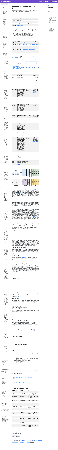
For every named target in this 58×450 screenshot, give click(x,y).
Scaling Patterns (51, 23)
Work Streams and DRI (52, 33)
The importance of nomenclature (51, 31)
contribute (28, 442)
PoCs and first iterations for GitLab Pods (19, 68)
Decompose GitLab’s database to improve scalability (52, 36)
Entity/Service (51, 27)
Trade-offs (50, 19)
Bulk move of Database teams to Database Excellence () (32, 440)
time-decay (27, 42)
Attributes (49, 11)
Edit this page (50, 4)
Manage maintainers (52, 5)
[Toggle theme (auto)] (49, 1)
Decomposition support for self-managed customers (31, 67)
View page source (51, 3)
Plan (49, 32)
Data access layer (51, 22)
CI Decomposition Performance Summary (32, 61)
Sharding (50, 28)
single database (35, 189)
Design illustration (35, 141)
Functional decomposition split (52, 21)
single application (25, 257)
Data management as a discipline (52, 18)
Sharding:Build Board (20, 25)
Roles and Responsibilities (52, 39)
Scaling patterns (27, 38)
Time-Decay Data (15, 435)
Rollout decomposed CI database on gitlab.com (30, 49)
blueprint (19, 296)
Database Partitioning (16, 66)
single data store (14, 258)
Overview (50, 16)
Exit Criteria (50, 12)
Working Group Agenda (20, 23)
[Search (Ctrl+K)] (54, 1)
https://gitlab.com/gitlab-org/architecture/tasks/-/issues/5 (25, 382)
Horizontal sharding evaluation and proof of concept (31, 44)
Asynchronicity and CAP (52, 29)
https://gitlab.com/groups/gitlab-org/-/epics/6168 (24, 377)
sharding (30, 42)
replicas (20, 192)
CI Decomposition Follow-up (17, 67)
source (21, 159)
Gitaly (32, 262)
